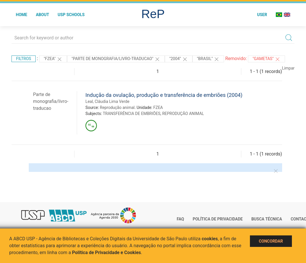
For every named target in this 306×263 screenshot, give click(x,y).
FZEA (158, 107)
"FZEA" (53, 59)
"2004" (178, 59)
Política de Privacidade (218, 219)
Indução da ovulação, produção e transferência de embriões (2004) (163, 95)
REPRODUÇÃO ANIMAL (183, 113)
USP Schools (71, 14)
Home (21, 14)
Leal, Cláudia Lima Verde (107, 101)
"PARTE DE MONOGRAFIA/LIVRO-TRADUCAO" (116, 59)
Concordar (271, 241)
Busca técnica (266, 219)
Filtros (23, 58)
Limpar (288, 68)
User (262, 14)
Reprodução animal (117, 107)
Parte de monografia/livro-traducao (50, 101)
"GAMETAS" (266, 59)
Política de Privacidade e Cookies (106, 252)
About (42, 14)
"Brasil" (208, 59)
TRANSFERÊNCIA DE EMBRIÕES (131, 113)
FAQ (180, 219)
